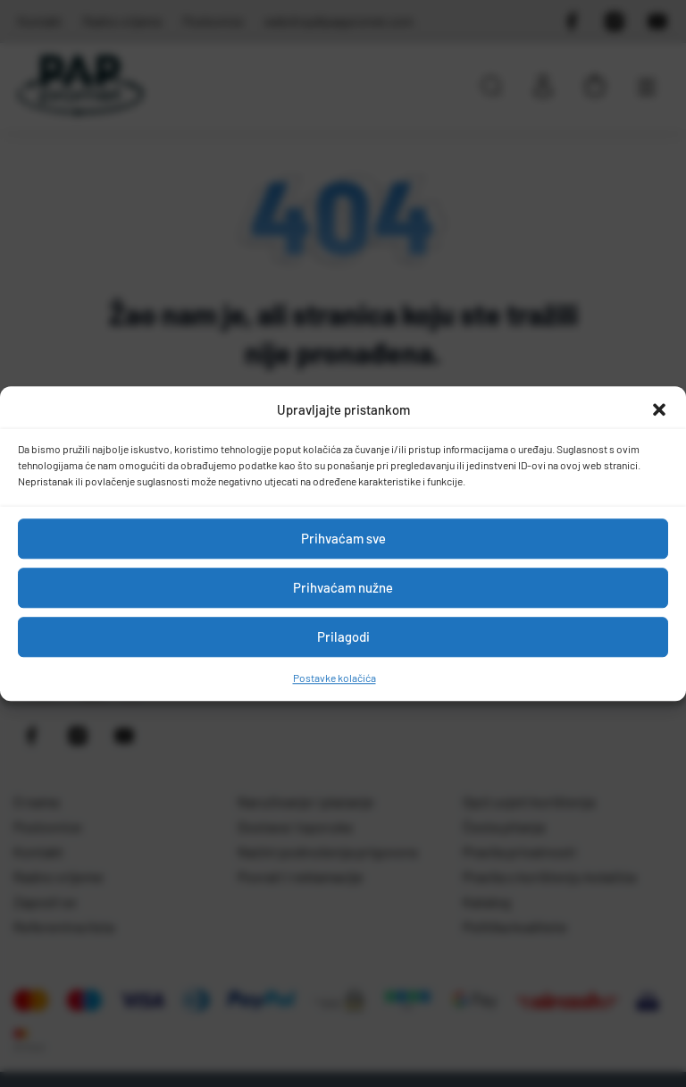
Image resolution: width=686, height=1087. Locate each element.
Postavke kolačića (334, 677)
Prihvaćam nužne (343, 587)
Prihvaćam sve (343, 538)
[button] (659, 410)
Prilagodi (343, 636)
